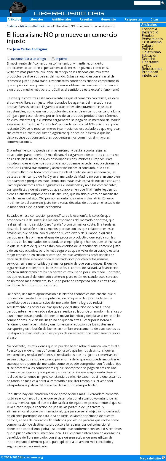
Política (147, 49)
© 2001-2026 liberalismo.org (22, 457)
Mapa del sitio (152, 458)
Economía (149, 29)
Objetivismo (151, 52)
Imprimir (61, 59)
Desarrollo (150, 32)
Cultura (147, 45)
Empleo (148, 35)
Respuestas (133, 19)
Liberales (36, 19)
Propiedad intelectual (150, 73)
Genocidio (108, 19)
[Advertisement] (153, 146)
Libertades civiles (150, 63)
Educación (149, 55)
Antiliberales (61, 19)
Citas (154, 19)
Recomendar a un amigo (28, 59)
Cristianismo (152, 42)
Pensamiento (152, 39)
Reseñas (86, 19)
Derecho (148, 58)
